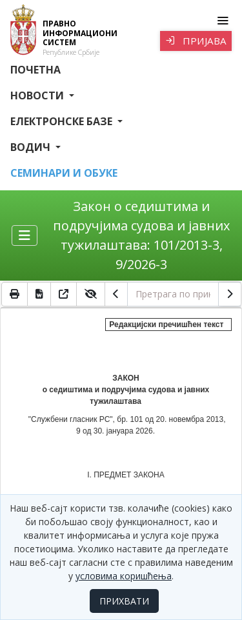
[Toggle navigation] (222, 20)
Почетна (35, 70)
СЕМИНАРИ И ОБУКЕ (63, 173)
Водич (31, 147)
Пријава (196, 40)
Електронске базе (62, 121)
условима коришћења (124, 576)
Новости (38, 95)
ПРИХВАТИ (124, 601)
